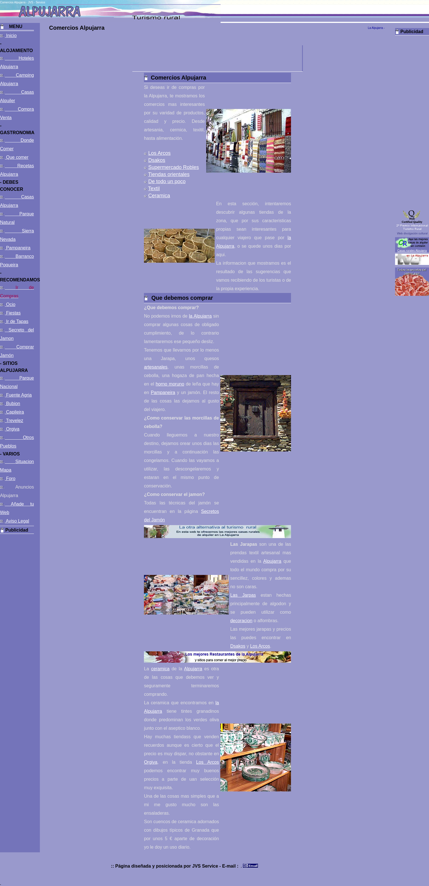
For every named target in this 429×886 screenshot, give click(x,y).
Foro (10, 478)
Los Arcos (159, 153)
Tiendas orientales (168, 174)
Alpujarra (272, 561)
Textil (154, 188)
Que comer (17, 157)
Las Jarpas (243, 595)
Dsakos (156, 160)
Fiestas (13, 313)
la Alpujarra (200, 316)
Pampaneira (18, 247)
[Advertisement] (17, 619)
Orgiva (12, 429)
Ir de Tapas (16, 321)
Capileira (14, 412)
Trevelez (14, 420)
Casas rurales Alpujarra (412, 250)
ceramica (160, 668)
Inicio (11, 35)
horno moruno (170, 384)
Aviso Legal (17, 521)
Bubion (12, 403)
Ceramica (159, 195)
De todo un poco (167, 181)
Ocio (10, 304)
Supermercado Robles (173, 167)
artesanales (155, 367)
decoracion (241, 620)
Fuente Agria (18, 395)
